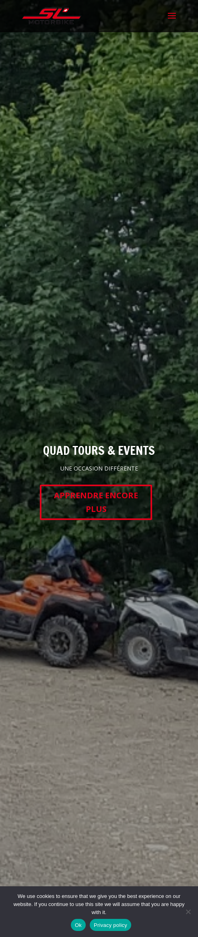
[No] (188, 912)
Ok (78, 925)
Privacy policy (110, 925)
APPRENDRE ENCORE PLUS (96, 502)
